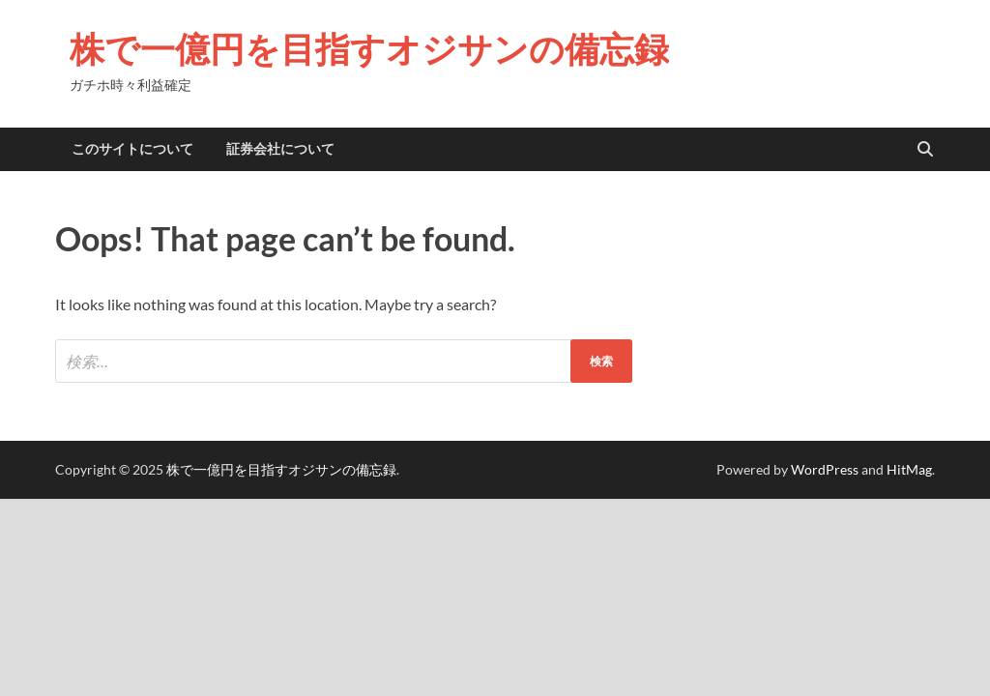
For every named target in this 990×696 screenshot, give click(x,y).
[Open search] (925, 150)
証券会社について (280, 149)
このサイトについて (132, 149)
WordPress (825, 469)
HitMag (909, 469)
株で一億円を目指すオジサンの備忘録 (369, 48)
